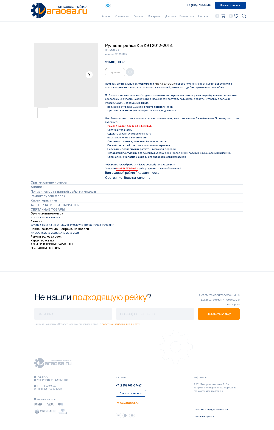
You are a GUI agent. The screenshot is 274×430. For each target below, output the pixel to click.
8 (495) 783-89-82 (127, 168)
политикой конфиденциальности (121, 324)
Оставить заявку (219, 314)
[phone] (155, 314)
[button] (230, 5)
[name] (73, 314)
